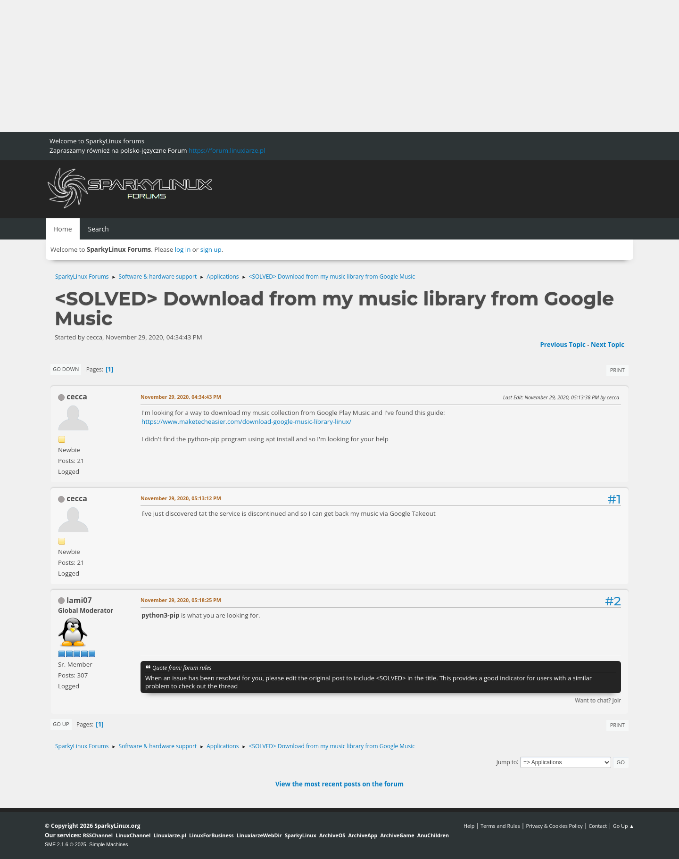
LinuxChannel (133, 835)
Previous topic (562, 344)
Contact (597, 825)
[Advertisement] (283, 66)
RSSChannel (98, 835)
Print (617, 369)
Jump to (507, 762)
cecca (76, 396)
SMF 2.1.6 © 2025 (65, 844)
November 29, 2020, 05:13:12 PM (181, 498)
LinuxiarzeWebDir (259, 835)
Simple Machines (108, 844)
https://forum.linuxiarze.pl (227, 150)
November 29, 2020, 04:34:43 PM (181, 396)
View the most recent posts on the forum (339, 784)
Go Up (61, 723)
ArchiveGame (397, 835)
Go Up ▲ (623, 825)
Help (469, 825)
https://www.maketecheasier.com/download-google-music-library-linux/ (246, 421)
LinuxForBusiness (211, 835)
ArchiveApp (362, 835)
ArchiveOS (332, 835)
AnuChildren (433, 835)
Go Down (66, 368)
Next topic (607, 344)
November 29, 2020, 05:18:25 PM (181, 599)
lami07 (78, 600)
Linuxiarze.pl (170, 835)
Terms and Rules (500, 825)
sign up (211, 249)
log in (183, 249)
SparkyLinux (300, 835)
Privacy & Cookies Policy (554, 825)
